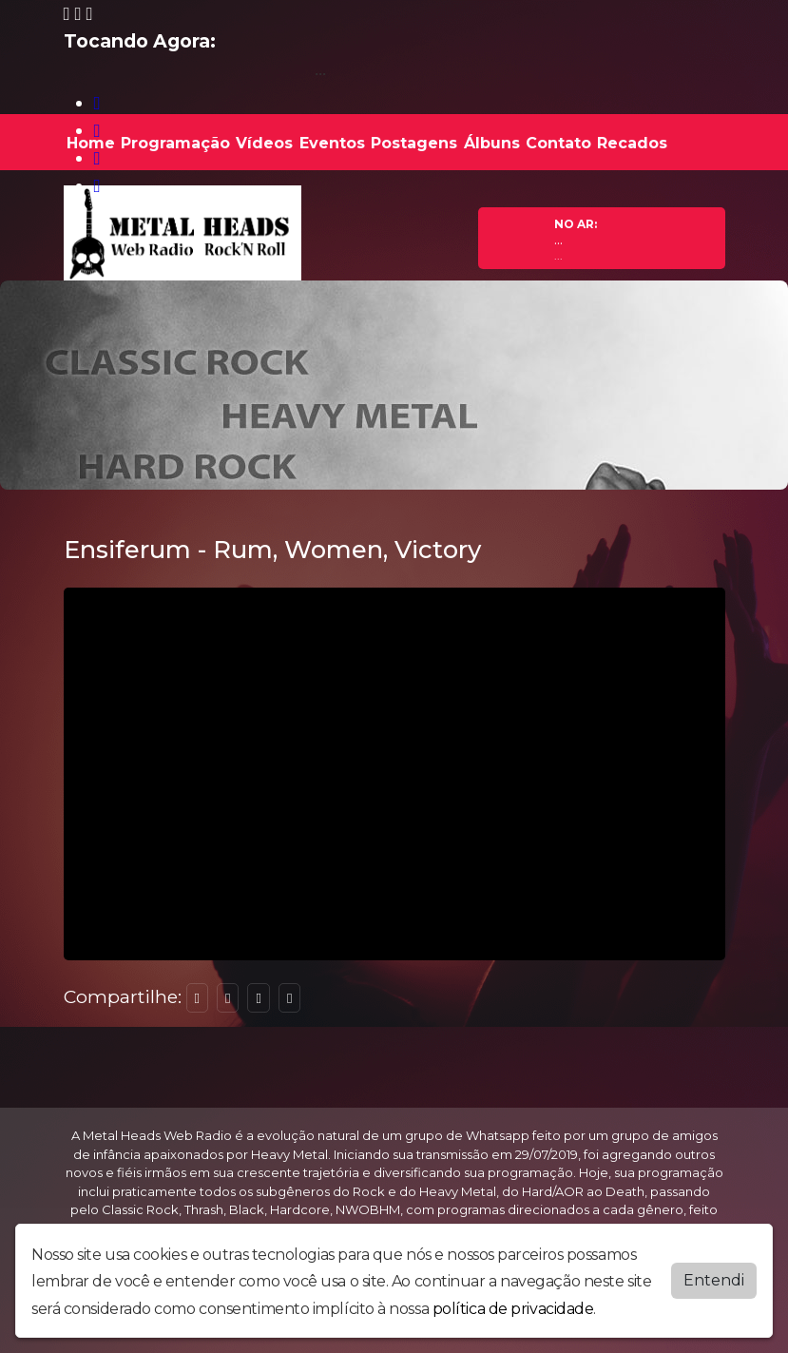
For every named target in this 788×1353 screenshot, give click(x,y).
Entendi (713, 1280)
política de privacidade (513, 1309)
